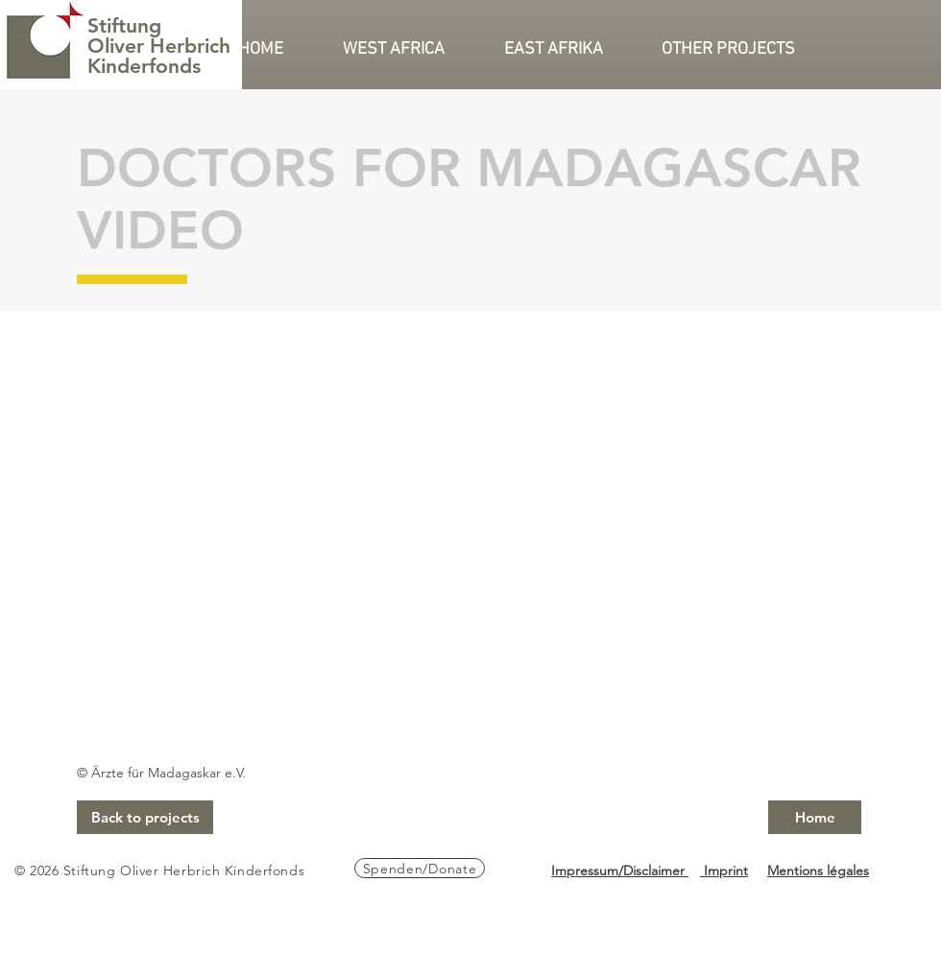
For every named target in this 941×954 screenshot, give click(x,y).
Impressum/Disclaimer (619, 870)
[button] (409, 50)
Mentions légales (818, 870)
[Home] (814, 817)
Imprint (724, 870)
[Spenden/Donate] (419, 868)
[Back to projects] (145, 817)
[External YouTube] (469, 531)
